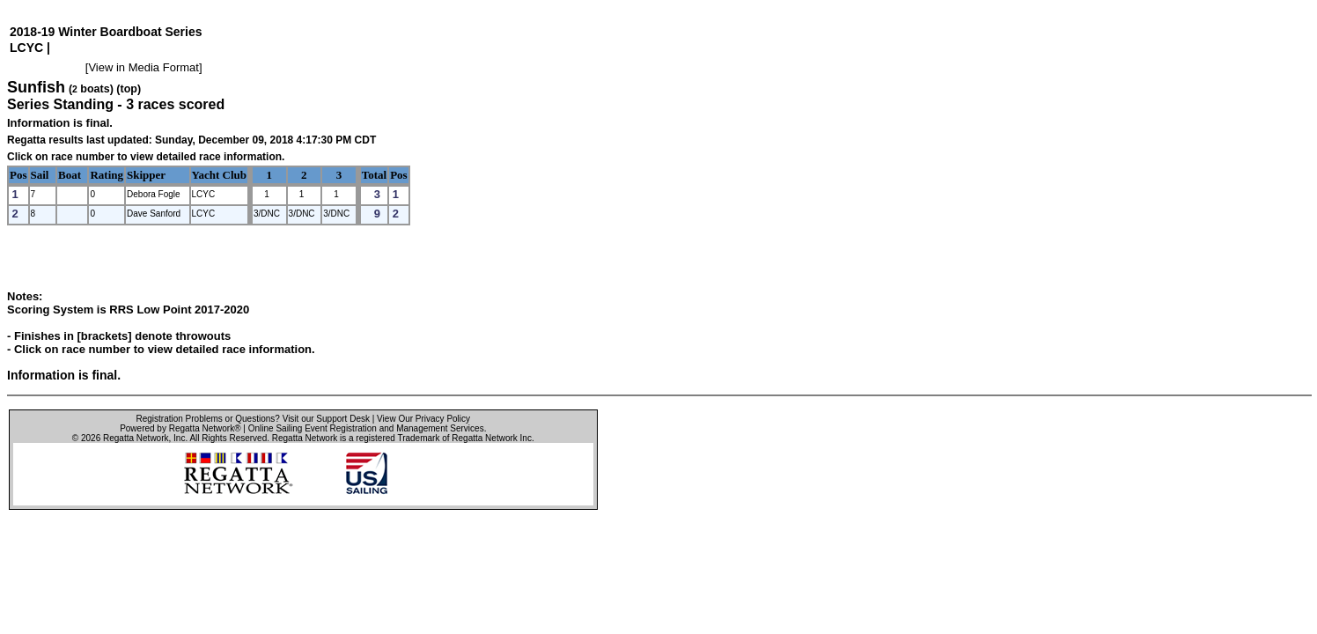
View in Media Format (143, 67)
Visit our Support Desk (326, 419)
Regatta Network (135, 438)
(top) (128, 89)
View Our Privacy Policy (423, 419)
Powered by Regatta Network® (180, 428)
